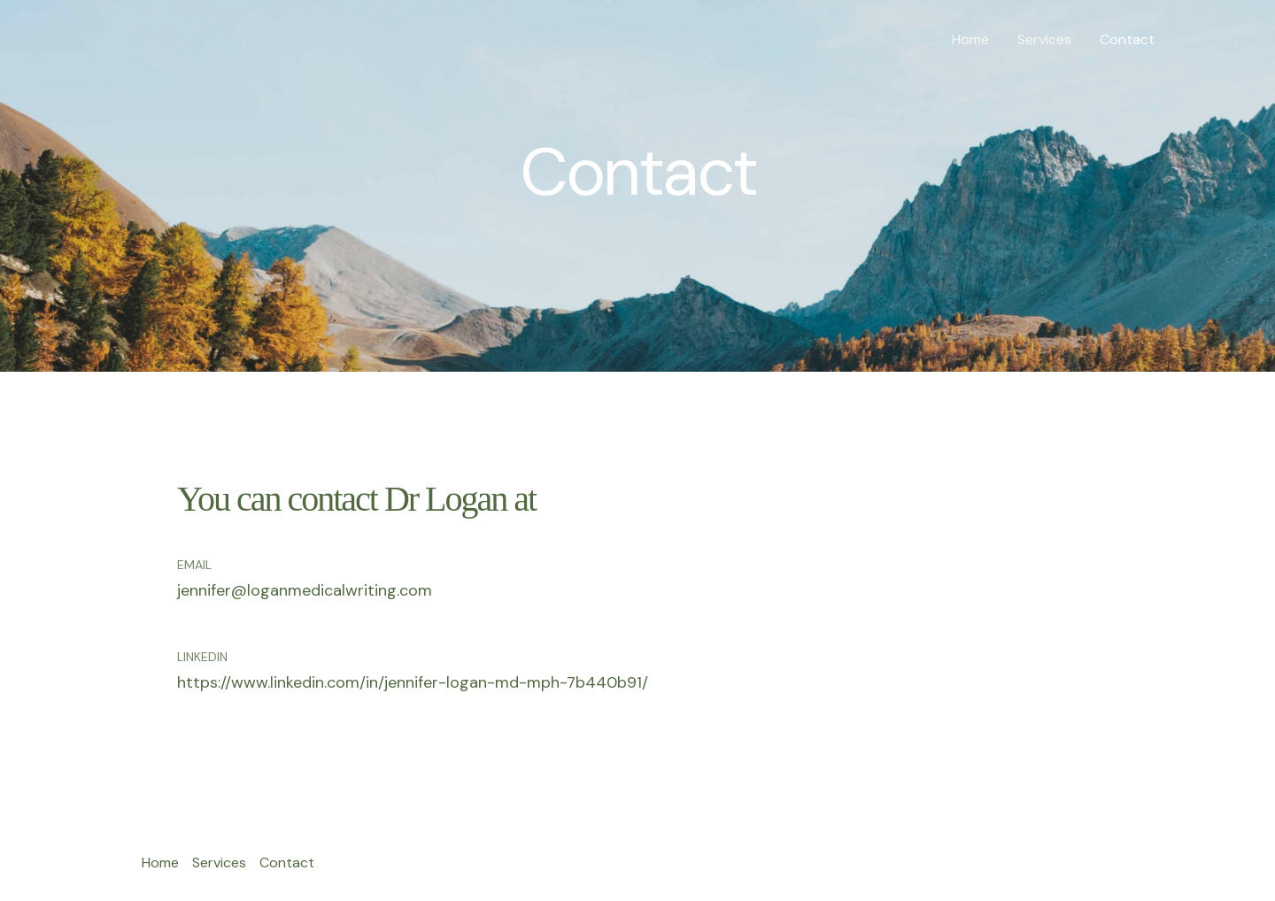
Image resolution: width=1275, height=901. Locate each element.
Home (970, 39)
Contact (1127, 39)
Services (1044, 39)
